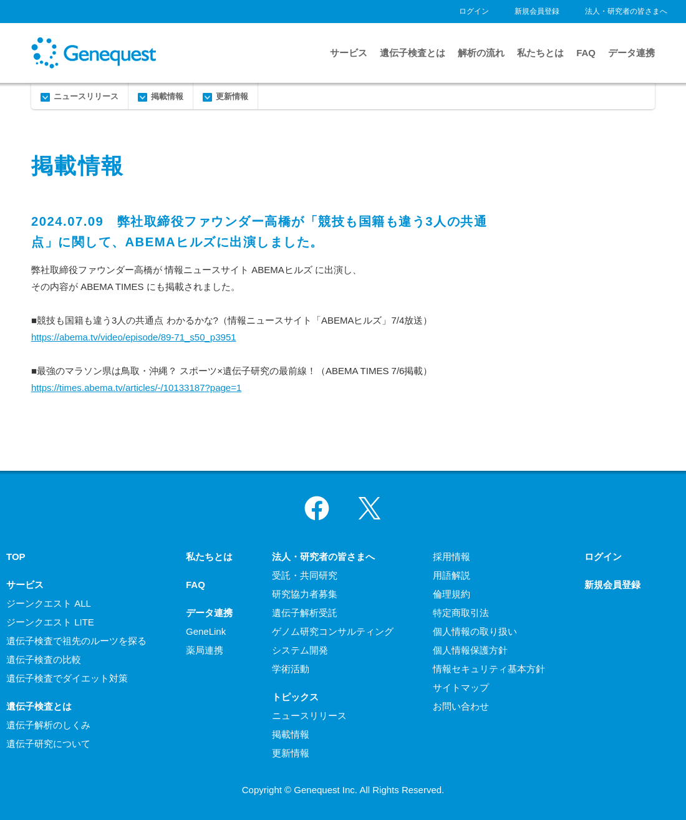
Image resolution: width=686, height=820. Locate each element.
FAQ (586, 52)
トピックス (295, 697)
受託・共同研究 (304, 575)
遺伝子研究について (48, 743)
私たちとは (540, 52)
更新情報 (232, 96)
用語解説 (451, 575)
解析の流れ (481, 52)
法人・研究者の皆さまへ (626, 11)
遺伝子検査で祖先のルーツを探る (76, 640)
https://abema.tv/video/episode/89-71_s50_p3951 (133, 337)
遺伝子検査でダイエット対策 (67, 678)
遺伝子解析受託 (304, 612)
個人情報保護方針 (470, 650)
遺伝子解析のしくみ (48, 725)
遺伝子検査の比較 (43, 659)
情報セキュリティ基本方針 (489, 668)
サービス (348, 52)
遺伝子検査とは (412, 52)
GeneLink (206, 631)
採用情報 (451, 556)
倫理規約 (451, 594)
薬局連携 (204, 650)
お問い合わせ (461, 706)
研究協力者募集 (304, 594)
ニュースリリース (86, 96)
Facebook (316, 508)
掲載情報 (167, 96)
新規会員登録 (536, 11)
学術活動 (290, 668)
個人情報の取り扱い (475, 631)
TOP (16, 556)
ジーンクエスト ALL (48, 603)
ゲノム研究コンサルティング (333, 631)
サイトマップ (461, 687)
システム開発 (300, 650)
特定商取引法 (461, 612)
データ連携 (631, 52)
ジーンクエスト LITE (50, 622)
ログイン (474, 11)
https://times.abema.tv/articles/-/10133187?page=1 (136, 387)
